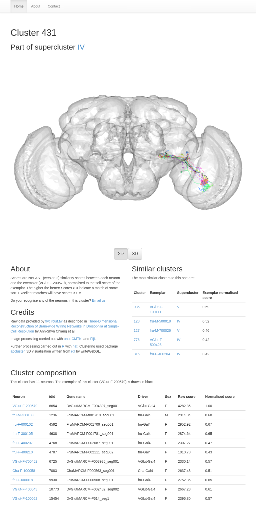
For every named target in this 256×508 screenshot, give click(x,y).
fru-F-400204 (160, 354)
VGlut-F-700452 (25, 461)
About (35, 6)
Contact (54, 6)
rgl (73, 351)
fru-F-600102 (22, 424)
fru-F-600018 (22, 480)
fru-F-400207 (22, 443)
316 (137, 354)
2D (121, 253)
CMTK (77, 339)
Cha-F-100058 (23, 471)
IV (81, 47)
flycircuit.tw (53, 321)
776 (137, 340)
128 (137, 321)
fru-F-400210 (22, 452)
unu (67, 339)
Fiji (92, 339)
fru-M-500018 (160, 321)
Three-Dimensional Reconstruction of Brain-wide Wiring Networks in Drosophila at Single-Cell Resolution (64, 326)
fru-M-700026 (160, 330)
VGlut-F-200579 (25, 406)
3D (135, 253)
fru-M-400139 (23, 415)
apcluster (17, 351)
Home (19, 6)
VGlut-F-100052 (25, 498)
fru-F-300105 (22, 434)
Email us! (99, 300)
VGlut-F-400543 (25, 489)
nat (74, 346)
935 (137, 307)
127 (137, 330)
